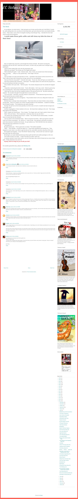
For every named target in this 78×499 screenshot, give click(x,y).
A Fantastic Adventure (63, 424)
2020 (60, 387)
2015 (60, 395)
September (62, 408)
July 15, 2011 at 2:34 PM (15, 206)
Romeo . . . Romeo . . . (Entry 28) (65, 450)
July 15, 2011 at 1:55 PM (15, 197)
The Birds (61, 444)
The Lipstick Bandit (63, 437)
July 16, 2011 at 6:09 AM (13, 236)
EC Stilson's (11, 7)
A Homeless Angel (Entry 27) (64, 455)
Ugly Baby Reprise (62, 434)
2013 (60, 398)
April (61, 480)
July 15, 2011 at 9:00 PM (14, 223)
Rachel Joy (8, 206)
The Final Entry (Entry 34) (64, 430)
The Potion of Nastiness (63, 414)
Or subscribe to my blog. (62, 103)
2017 (60, 392)
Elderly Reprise (62, 458)
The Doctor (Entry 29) (63, 449)
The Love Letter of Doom (64, 461)
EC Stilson (62, 42)
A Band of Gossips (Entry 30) (64, 445)
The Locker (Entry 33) (63, 432)
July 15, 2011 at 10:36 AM (16, 171)
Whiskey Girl (27, 145)
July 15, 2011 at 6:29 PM (14, 215)
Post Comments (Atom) (31, 271)
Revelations (61, 427)
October (61, 406)
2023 (60, 382)
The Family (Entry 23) (63, 472)
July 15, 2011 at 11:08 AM (16, 181)
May (61, 479)
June (61, 477)
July (60, 411)
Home (29, 267)
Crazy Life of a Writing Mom (11, 164)
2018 (60, 390)
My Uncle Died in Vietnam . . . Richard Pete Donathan (65, 470)
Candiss (7, 223)
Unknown (8, 215)
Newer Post (6, 267)
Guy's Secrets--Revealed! (64, 416)
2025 (60, 379)
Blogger (41, 496)
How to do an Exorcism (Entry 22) (65, 473)
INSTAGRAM (59, 101)
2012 (60, 400)
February (61, 484)
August (61, 409)
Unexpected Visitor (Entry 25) (64, 466)
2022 (60, 384)
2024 (60, 380)
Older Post (52, 267)
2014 (60, 397)
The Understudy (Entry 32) (64, 435)
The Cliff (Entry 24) (63, 468)
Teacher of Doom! (62, 421)
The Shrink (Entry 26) (63, 456)
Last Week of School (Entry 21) (65, 475)
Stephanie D (8, 155)
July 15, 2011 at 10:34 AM (24, 164)
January (61, 485)
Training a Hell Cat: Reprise (64, 447)
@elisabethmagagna (64, 34)
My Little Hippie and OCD (64, 422)
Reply (7, 160)
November (62, 405)
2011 (60, 402)
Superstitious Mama (63, 417)
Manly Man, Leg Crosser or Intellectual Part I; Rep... (64, 453)
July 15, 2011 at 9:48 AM (15, 155)
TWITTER (59, 98)
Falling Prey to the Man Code (64, 459)
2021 (60, 385)
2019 (60, 388)
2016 (60, 393)
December (62, 403)
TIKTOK (58, 100)
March (61, 482)
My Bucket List (62, 463)
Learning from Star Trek (63, 419)
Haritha (7, 236)
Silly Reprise (61, 464)
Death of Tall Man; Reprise (64, 429)
